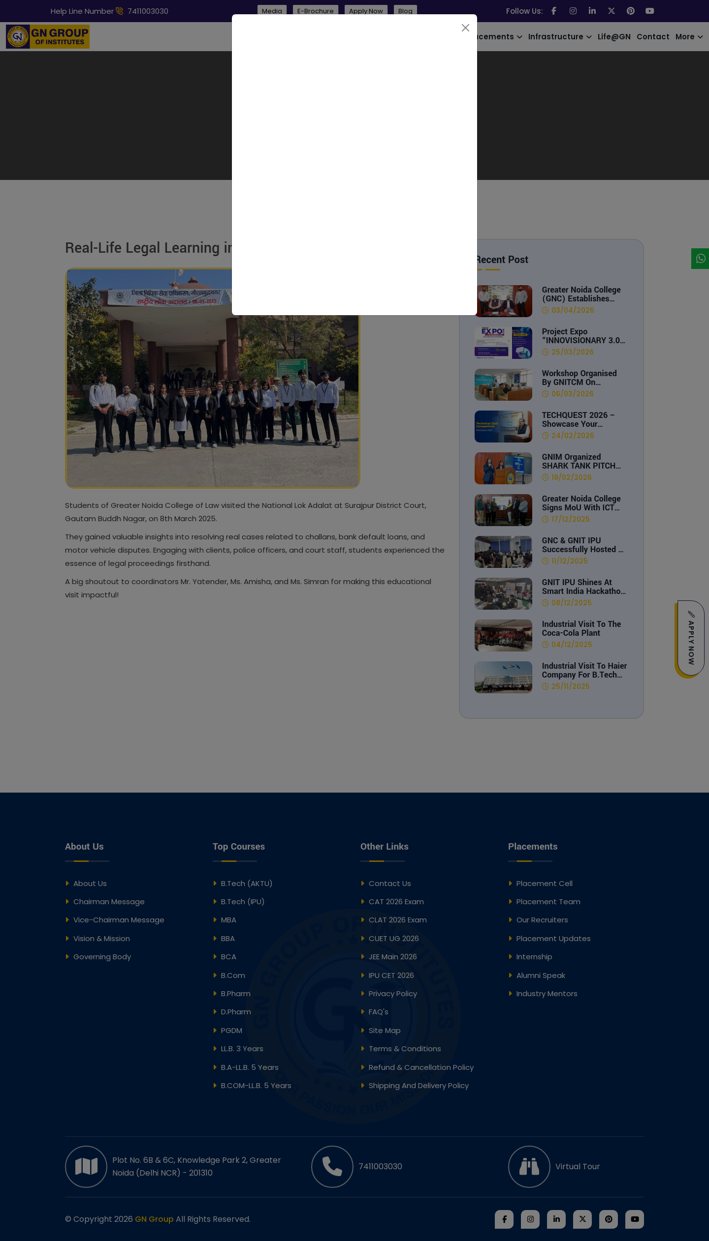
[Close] (465, 27)
